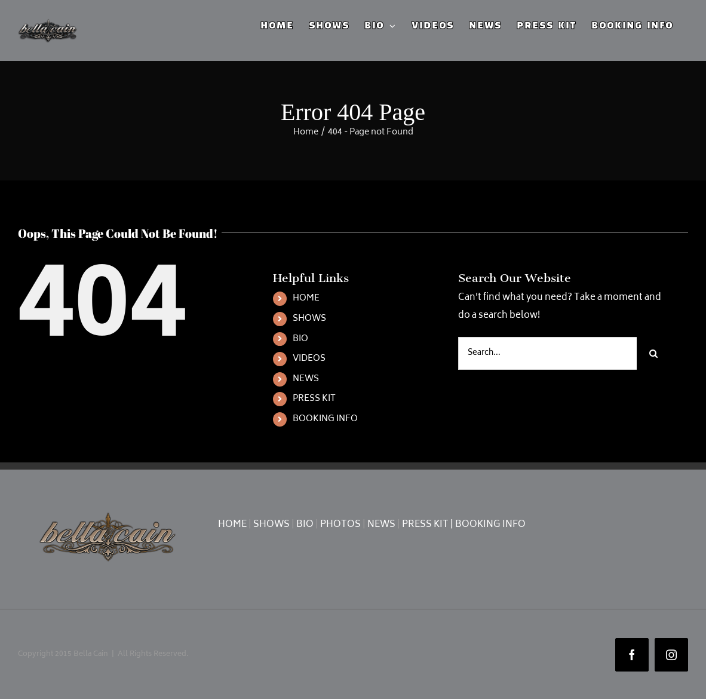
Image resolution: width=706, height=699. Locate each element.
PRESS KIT (314, 398)
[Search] (653, 353)
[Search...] (547, 353)
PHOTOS (340, 525)
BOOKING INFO (325, 419)
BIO (300, 339)
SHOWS (309, 318)
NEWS (306, 379)
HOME (306, 298)
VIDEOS (309, 358)
